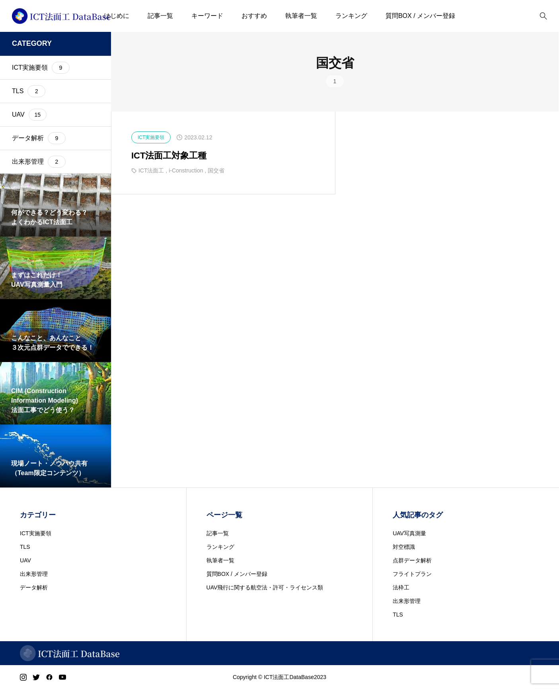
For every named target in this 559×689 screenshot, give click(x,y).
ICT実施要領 (35, 533)
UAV (25, 560)
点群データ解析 (412, 560)
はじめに (116, 15)
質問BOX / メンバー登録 (420, 15)
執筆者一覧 (301, 15)
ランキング (351, 15)
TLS (25, 547)
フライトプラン (412, 574)
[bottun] (543, 16)
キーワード (207, 15)
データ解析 (34, 587)
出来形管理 (34, 574)
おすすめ (254, 15)
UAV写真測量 (409, 533)
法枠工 (401, 587)
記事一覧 (160, 15)
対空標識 (404, 547)
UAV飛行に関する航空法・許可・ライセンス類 (264, 587)
